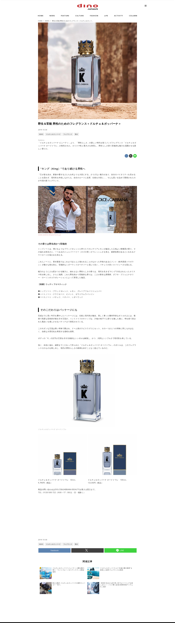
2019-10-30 (42, 130)
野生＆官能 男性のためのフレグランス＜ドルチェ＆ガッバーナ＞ (79, 123)
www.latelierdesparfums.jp (49, 235)
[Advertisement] (63, 521)
